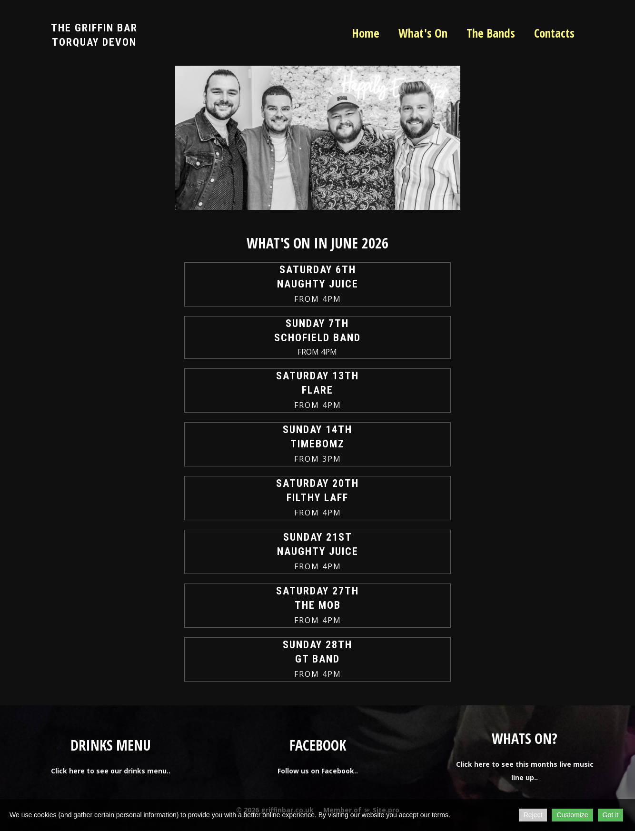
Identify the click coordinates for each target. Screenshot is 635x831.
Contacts (554, 33)
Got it (610, 815)
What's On (422, 33)
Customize (572, 815)
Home (365, 33)
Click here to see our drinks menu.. (110, 770)
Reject (533, 815)
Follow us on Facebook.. (318, 770)
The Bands (490, 33)
